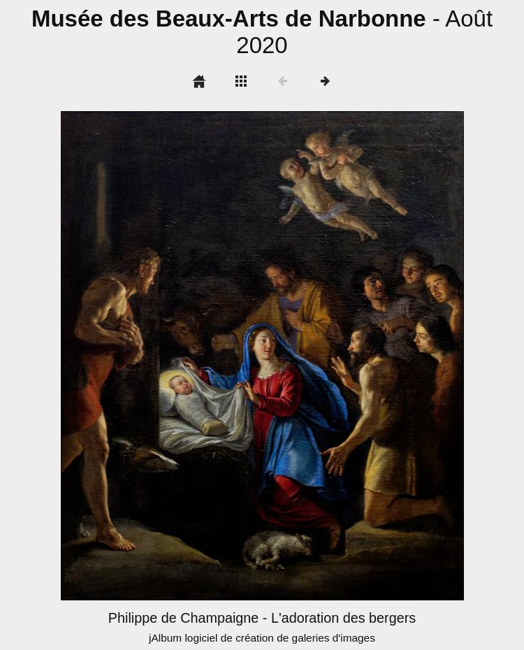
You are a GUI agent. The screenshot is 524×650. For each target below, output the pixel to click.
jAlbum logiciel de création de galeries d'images (262, 638)
